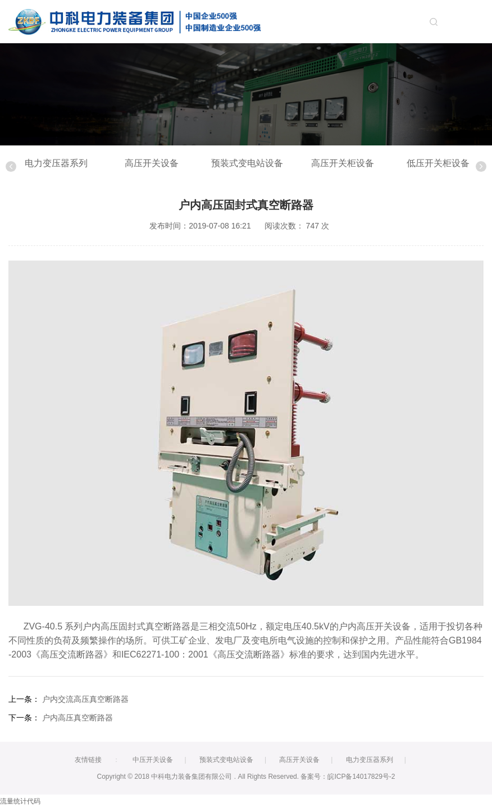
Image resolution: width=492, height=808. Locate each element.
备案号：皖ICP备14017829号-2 (347, 776)
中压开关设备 (153, 760)
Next (481, 166)
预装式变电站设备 (247, 163)
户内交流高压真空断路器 (85, 699)
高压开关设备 (152, 163)
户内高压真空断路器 (77, 717)
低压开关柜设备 (438, 163)
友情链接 (88, 760)
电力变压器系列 (56, 163)
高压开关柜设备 (342, 163)
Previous (11, 166)
